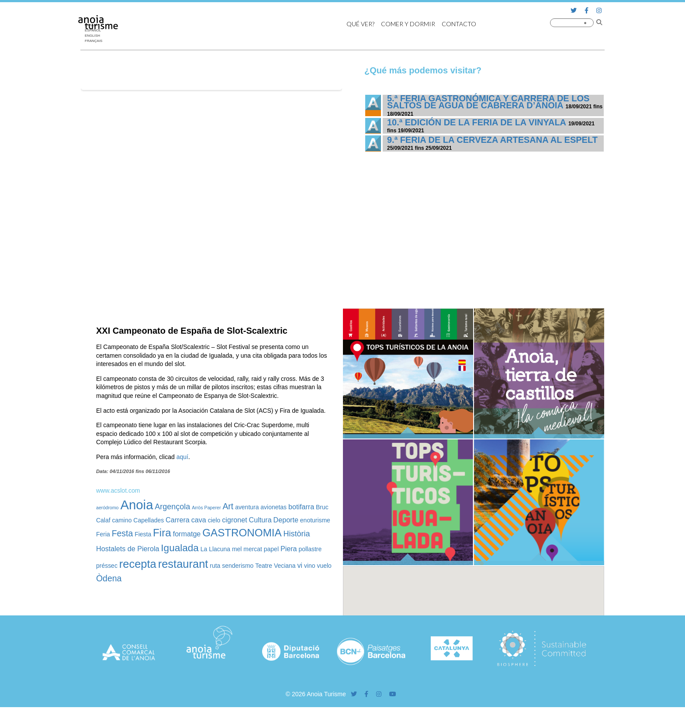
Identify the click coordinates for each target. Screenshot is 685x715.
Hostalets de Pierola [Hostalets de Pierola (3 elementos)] (127, 549)
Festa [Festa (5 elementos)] (122, 533)
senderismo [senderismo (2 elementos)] (237, 565)
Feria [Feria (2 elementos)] (103, 534)
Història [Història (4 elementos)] (297, 533)
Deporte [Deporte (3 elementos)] (285, 520)
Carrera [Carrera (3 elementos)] (178, 520)
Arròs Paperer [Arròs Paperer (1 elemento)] (206, 507)
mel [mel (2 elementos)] (237, 549)
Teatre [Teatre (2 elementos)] (263, 565)
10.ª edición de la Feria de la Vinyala (476, 122)
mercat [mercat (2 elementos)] (252, 549)
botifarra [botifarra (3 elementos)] (301, 507)
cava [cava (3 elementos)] (198, 520)
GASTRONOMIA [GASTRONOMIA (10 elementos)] (241, 533)
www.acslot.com (118, 490)
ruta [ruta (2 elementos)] (215, 565)
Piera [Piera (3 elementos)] (288, 549)
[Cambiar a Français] (95, 41)
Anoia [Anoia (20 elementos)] (136, 504)
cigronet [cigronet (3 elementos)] (234, 520)
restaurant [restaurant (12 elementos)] (183, 564)
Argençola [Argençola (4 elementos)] (172, 506)
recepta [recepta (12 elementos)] (137, 564)
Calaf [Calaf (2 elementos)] (103, 520)
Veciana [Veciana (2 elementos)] (285, 565)
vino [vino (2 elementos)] (309, 565)
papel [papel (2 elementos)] (271, 549)
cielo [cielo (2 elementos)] (214, 520)
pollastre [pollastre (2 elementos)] (310, 549)
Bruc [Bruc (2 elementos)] (322, 507)
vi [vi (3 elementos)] (299, 565)
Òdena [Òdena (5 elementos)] (108, 578)
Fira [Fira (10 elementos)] (162, 533)
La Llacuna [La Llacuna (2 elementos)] (215, 549)
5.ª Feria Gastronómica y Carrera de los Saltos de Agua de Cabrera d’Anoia (488, 101)
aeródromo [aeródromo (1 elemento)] (107, 507)
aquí (182, 456)
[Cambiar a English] (95, 35)
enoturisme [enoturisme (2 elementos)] (315, 520)
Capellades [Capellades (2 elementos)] (148, 520)
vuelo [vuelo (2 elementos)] (324, 565)
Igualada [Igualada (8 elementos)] (180, 547)
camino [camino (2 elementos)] (121, 520)
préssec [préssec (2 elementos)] (107, 565)
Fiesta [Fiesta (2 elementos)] (143, 534)
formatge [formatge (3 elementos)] (187, 534)
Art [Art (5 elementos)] (227, 506)
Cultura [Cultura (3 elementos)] (260, 520)
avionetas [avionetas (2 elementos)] (273, 507)
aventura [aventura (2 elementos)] (247, 507)
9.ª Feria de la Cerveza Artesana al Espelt (492, 140)
